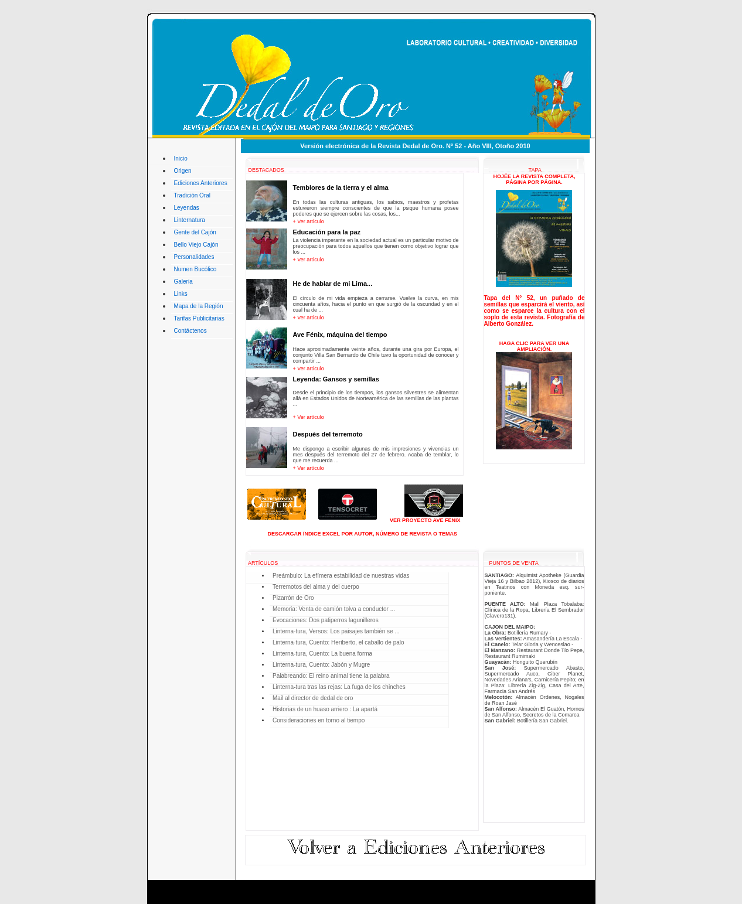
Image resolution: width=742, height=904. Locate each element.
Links (181, 294)
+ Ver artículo (308, 221)
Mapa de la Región (198, 306)
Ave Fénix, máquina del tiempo (340, 334)
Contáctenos (190, 331)
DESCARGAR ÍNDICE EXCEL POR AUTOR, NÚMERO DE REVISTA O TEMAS (362, 534)
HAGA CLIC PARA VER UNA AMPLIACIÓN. (534, 346)
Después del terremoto (328, 434)
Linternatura (189, 220)
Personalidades (194, 257)
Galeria (183, 281)
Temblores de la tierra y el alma (341, 187)
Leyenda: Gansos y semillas (336, 379)
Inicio (181, 158)
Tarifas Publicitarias (199, 318)
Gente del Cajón (195, 232)
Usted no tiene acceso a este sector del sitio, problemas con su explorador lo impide (362, 698)
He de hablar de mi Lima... (333, 283)
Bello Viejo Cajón (196, 244)
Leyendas (186, 207)
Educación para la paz (327, 232)
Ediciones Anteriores (200, 183)
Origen (183, 171)
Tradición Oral (192, 195)
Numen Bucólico (195, 269)
